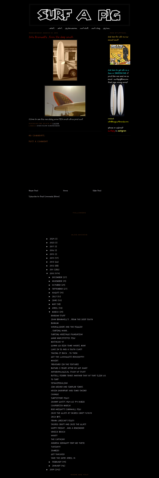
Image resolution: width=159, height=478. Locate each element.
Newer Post (33, 190)
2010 (52, 273)
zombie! (55, 450)
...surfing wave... (60, 330)
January (56, 465)
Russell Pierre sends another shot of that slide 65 (78, 375)
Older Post (97, 190)
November (57, 281)
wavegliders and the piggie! (67, 327)
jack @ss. (56, 417)
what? (54, 435)
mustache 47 (57, 342)
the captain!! (58, 439)
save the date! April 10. (63, 458)
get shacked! (58, 454)
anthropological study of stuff (68, 372)
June (55, 300)
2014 (52, 258)
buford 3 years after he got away (69, 368)
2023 (52, 242)
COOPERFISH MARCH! (61, 405)
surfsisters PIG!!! (60, 398)
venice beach (58, 432)
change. (55, 394)
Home (65, 190)
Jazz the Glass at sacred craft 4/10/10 (71, 413)
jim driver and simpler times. (67, 387)
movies (54, 360)
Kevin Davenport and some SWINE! (69, 390)
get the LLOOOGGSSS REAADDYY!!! (67, 357)
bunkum (55, 323)
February (57, 462)
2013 (52, 262)
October (56, 285)
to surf (55, 379)
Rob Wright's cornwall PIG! (66, 409)
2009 (52, 469)
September (58, 289)
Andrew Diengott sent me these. (68, 443)
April (55, 308)
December (57, 277)
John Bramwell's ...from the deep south (72, 319)
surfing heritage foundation (67, 334)
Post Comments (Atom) (49, 196)
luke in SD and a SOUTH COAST (66, 349)
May (54, 304)
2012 (52, 265)
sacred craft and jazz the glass (68, 424)
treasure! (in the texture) (65, 364)
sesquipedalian (59, 383)
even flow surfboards (48, 126)
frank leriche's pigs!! (62, 420)
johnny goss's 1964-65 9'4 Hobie (68, 402)
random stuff (58, 315)
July (54, 296)
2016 (52, 250)
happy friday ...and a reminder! (67, 428)
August (56, 292)
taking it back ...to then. (64, 353)
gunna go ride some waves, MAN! (68, 345)
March (56, 312)
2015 (52, 254)
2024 (52, 238)
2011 (52, 269)
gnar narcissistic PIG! (63, 338)
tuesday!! (56, 446)
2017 (52, 246)
